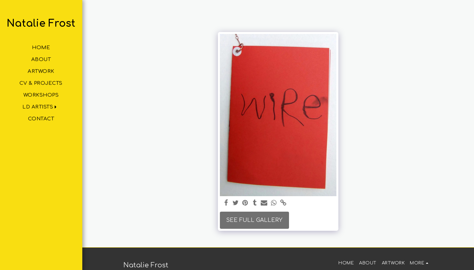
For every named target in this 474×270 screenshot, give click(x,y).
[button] (41, 107)
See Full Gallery (254, 220)
